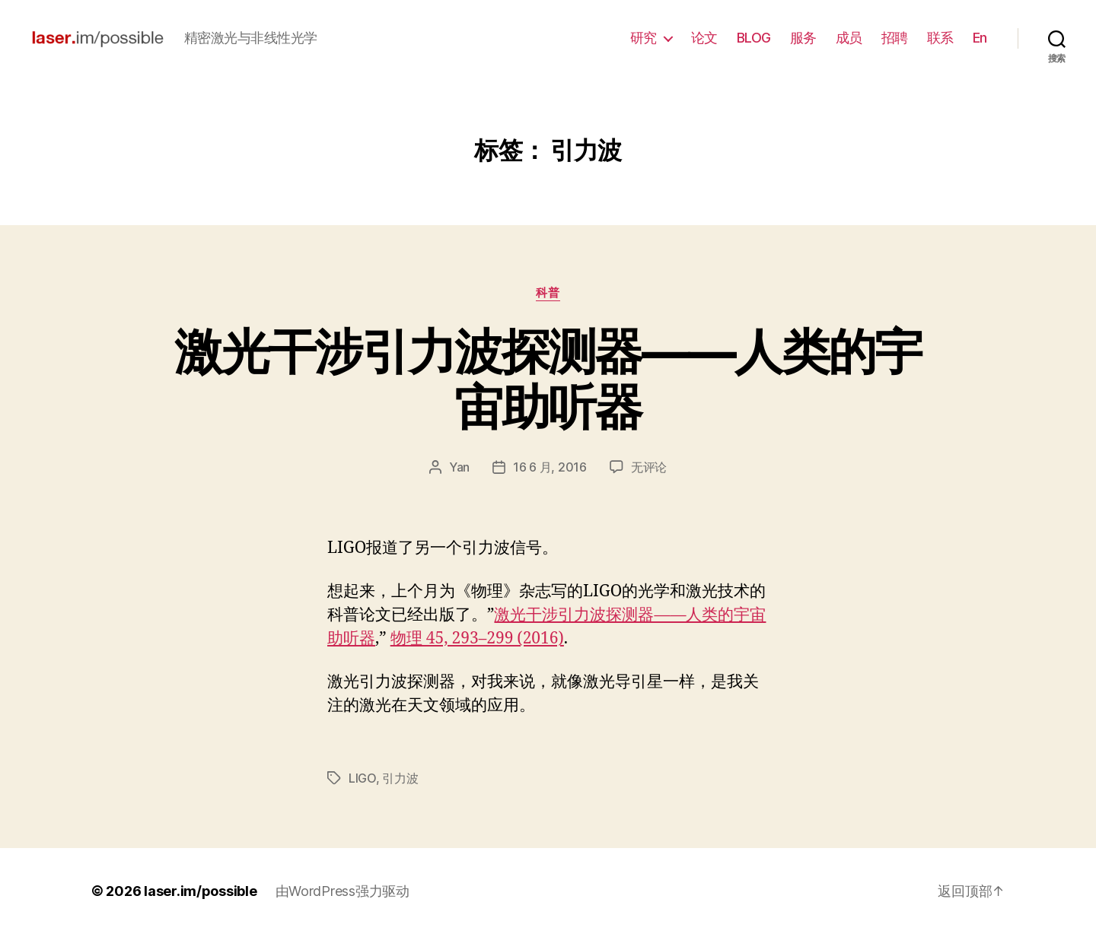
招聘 (894, 38)
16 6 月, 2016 (550, 467)
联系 (940, 38)
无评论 (649, 467)
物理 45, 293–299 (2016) (477, 638)
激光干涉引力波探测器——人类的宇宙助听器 (547, 379)
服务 (803, 38)
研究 (643, 38)
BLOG (754, 38)
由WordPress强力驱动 (342, 891)
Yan (459, 467)
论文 (704, 38)
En (980, 38)
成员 (849, 38)
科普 (547, 293)
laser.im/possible (200, 891)
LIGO (362, 778)
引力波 (400, 778)
